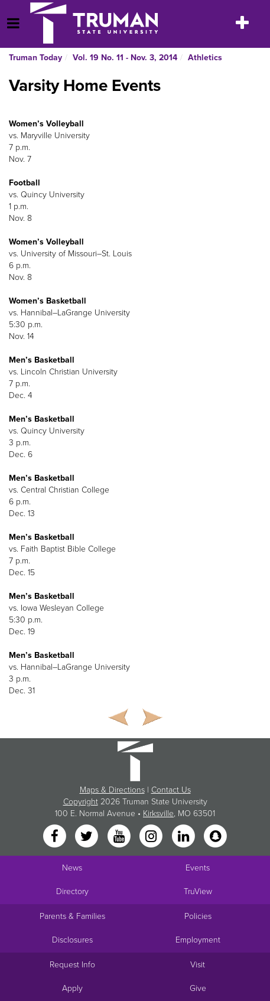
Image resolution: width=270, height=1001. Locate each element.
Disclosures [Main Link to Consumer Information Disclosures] (72, 940)
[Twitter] (88, 837)
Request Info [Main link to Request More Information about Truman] (72, 965)
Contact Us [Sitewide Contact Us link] (171, 790)
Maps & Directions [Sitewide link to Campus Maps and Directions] (112, 790)
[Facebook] (55, 837)
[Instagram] (152, 837)
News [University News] (72, 868)
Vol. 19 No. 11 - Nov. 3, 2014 (125, 58)
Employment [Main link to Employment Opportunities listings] (197, 940)
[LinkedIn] (184, 837)
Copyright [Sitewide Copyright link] (80, 802)
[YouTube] (120, 837)
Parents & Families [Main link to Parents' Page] (72, 916)
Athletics (205, 58)
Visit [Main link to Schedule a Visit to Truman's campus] (197, 965)
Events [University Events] (198, 868)
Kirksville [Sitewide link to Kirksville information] (158, 813)
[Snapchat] (215, 837)
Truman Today (35, 58)
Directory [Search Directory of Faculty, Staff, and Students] (72, 891)
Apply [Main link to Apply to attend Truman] (72, 988)
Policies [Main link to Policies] (198, 916)
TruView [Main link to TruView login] (198, 891)
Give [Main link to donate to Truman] (198, 988)
